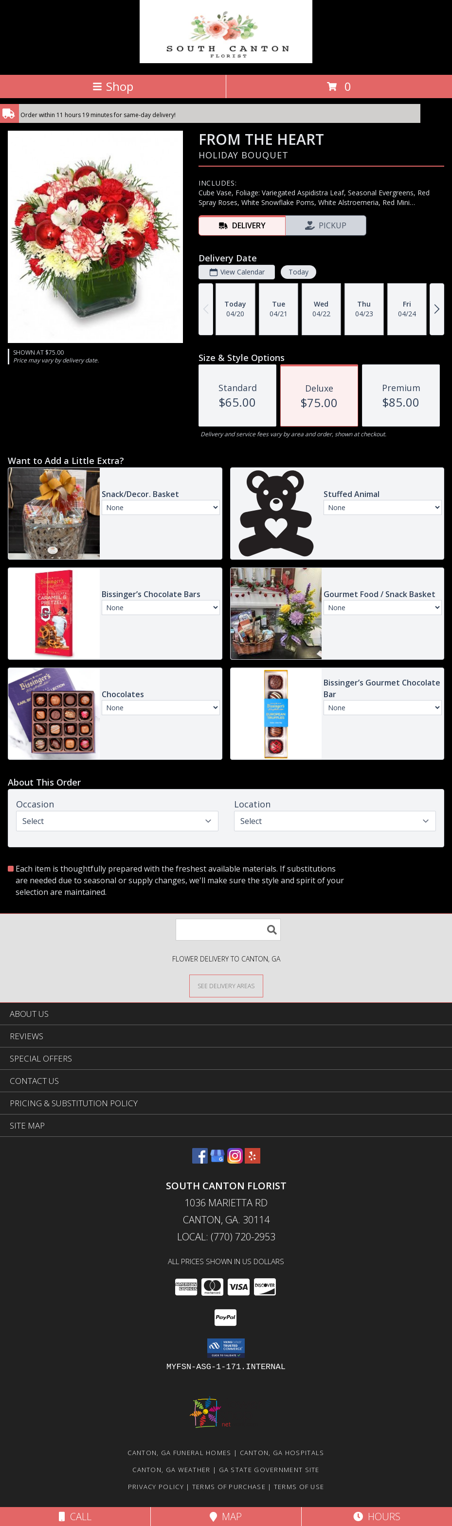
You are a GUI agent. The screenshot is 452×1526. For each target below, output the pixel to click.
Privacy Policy (156, 1486)
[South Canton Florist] (226, 60)
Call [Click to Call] (75, 1516)
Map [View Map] (226, 1516)
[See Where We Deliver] (226, 985)
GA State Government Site (269, 1469)
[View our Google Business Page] (217, 1160)
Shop (112, 86)
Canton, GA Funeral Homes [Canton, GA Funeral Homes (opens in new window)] (179, 1452)
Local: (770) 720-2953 (226, 1236)
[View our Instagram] (235, 1160)
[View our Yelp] (252, 1160)
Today (298, 271)
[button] (226, 1348)
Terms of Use (299, 1486)
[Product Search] (228, 930)
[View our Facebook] (200, 1160)
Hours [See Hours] (376, 1516)
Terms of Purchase (229, 1486)
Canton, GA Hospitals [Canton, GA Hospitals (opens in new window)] (282, 1452)
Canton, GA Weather (171, 1469)
